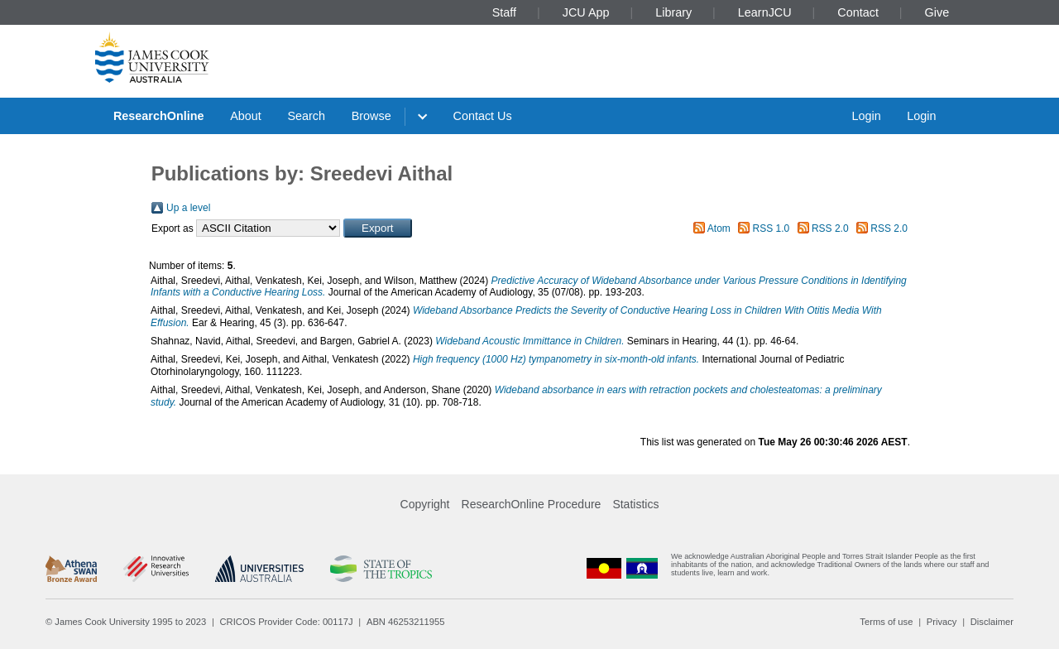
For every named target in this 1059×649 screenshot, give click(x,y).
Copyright (425, 504)
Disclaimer (991, 622)
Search (306, 116)
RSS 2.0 (830, 228)
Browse (371, 116)
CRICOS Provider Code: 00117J (286, 622)
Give (937, 12)
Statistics (635, 504)
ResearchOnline (158, 116)
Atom (719, 228)
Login (865, 116)
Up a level (188, 208)
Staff (504, 12)
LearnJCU (765, 12)
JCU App (586, 12)
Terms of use (886, 622)
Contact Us (482, 116)
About (245, 116)
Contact (858, 12)
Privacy (942, 622)
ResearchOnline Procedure (531, 504)
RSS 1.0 (771, 228)
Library (673, 12)
